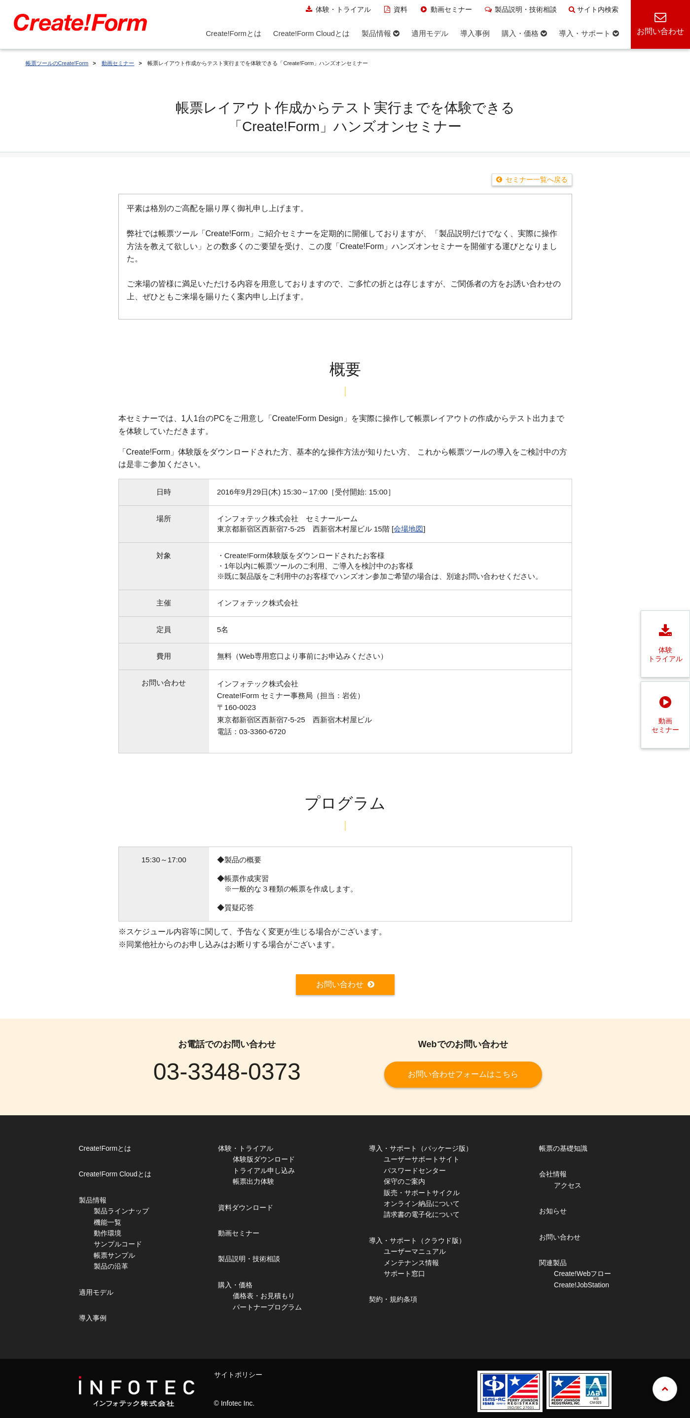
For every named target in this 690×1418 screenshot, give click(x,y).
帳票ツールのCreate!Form (57, 63)
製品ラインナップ (121, 1211)
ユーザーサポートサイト (422, 1159)
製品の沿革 (111, 1266)
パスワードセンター (415, 1170)
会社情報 (553, 1174)
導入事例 (93, 1318)
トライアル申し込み (264, 1170)
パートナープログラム (267, 1307)
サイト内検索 (593, 9)
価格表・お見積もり (264, 1296)
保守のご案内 (404, 1181)
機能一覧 (107, 1222)
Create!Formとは (105, 1148)
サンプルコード (118, 1244)
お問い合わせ (339, 984)
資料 (395, 9)
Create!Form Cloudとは (115, 1174)
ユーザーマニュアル (415, 1251)
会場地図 (408, 529)
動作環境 (107, 1233)
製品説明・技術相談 (520, 9)
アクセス (567, 1185)
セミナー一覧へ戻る (537, 179)
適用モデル (96, 1292)
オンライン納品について (422, 1203)
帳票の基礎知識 (563, 1148)
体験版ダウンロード (264, 1159)
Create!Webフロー (582, 1273)
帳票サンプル (114, 1255)
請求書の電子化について (422, 1214)
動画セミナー (445, 9)
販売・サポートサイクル (422, 1193)
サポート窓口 (404, 1273)
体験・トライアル (337, 9)
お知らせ (553, 1211)
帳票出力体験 (253, 1181)
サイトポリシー (238, 1375)
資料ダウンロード (245, 1207)
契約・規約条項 (393, 1299)
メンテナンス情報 (411, 1263)
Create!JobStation (581, 1285)
